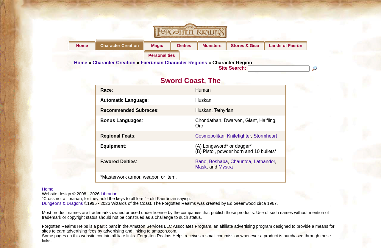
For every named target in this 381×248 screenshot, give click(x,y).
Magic (157, 45)
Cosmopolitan (209, 136)
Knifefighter (239, 136)
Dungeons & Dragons (62, 204)
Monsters (211, 45)
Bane (200, 162)
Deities (184, 45)
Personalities (161, 55)
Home (82, 45)
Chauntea (240, 162)
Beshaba (218, 162)
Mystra (225, 167)
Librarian (109, 194)
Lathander (264, 162)
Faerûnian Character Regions (174, 62)
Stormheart (265, 136)
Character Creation (119, 45)
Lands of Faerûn (285, 45)
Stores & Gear (245, 45)
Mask (201, 167)
